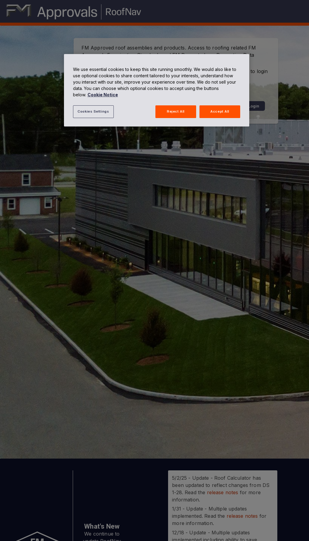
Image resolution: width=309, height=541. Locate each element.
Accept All (219, 111)
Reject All (176, 111)
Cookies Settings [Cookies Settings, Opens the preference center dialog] (93, 111)
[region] (156, 90)
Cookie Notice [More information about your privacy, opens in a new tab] (103, 94)
